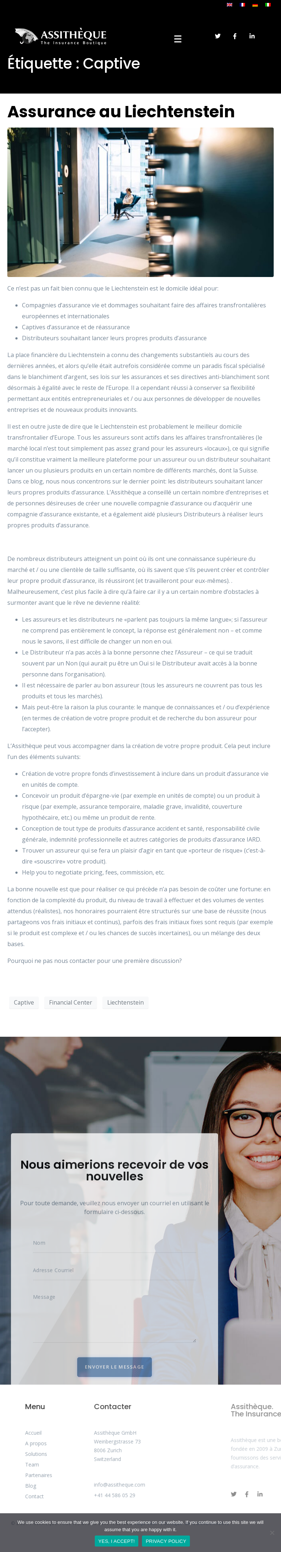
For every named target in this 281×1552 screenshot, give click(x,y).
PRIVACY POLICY (166, 1541)
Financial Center (70, 1002)
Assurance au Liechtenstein (121, 111)
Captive (24, 1002)
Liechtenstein (125, 1002)
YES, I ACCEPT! (116, 1541)
